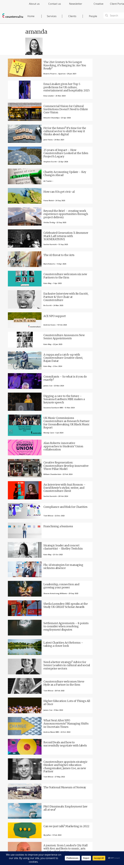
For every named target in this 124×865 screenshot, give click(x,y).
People (93, 16)
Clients (72, 16)
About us (34, 3)
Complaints (100, 840)
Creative (98, 3)
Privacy (68, 840)
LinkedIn (62, 789)
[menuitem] (31, 5)
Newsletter (75, 3)
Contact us (54, 3)
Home (30, 16)
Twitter (44, 789)
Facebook (27, 789)
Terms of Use (79, 840)
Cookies (90, 840)
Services (51, 16)
